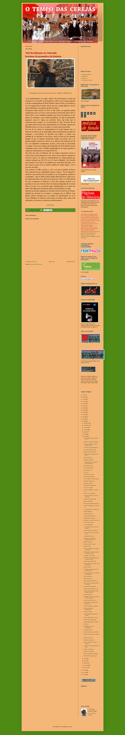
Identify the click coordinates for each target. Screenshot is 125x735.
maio (85, 658)
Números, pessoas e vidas (89, 544)
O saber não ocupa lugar (89, 476)
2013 (84, 670)
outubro (86, 427)
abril (85, 661)
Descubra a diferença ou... (89, 481)
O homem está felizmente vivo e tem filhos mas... (91, 570)
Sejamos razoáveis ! (88, 542)
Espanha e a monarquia (89, 651)
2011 (84, 674)
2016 (84, 417)
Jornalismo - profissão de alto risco (91, 520)
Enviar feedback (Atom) (36, 264)
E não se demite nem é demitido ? (91, 632)
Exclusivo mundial (88, 457)
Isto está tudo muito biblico (90, 586)
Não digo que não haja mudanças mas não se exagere (91, 552)
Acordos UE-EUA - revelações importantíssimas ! (91, 462)
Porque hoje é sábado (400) (90, 499)
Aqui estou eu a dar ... (88, 637)
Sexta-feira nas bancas (89, 474)
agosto (85, 432)
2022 (84, 403)
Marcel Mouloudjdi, (89, 233)
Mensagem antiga (71, 261)
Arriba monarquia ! (88, 511)
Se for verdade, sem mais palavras (91, 478)
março (85, 663)
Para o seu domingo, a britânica (91, 653)
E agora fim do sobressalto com (91, 588)
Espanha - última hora (89, 649)
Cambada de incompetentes (90, 485)
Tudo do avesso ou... (88, 578)
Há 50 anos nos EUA (88, 513)
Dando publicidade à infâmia (90, 580)
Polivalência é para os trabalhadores (88, 627)
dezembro (86, 423)
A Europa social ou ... (88, 629)
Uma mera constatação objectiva (91, 447)
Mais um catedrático (88, 501)
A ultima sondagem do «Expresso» (91, 621)
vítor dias (92, 709)
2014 (84, 421)
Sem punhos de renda (87, 80)
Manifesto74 (85, 76)
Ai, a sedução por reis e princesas (91, 509)
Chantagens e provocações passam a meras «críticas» (91, 597)
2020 (84, 408)
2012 (84, 672)
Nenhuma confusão (88, 594)
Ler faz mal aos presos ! (89, 522)
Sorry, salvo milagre (88, 487)
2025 (84, 397)
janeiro (85, 667)
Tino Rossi (88, 236)
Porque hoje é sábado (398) (90, 619)
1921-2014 (86, 472)
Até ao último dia (88, 470)
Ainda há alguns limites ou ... (90, 515)
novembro (86, 425)
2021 (84, 406)
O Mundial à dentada (88, 460)
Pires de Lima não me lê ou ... (90, 600)
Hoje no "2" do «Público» (89, 493)
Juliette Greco (89, 234)
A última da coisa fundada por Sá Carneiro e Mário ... (91, 558)
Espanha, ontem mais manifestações (88, 609)
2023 (84, 401)
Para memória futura (88, 465)
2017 (84, 414)
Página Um (84, 78)
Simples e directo (87, 567)
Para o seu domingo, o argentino (91, 606)
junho (85, 436)
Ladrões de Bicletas (86, 74)
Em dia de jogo (87, 546)
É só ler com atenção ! (89, 467)
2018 (84, 412)
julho (85, 434)
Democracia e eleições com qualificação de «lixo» (90, 539)
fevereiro (86, 665)
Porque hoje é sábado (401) (90, 452)
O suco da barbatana (88, 524)
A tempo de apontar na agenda (90, 530)
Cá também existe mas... (89, 536)
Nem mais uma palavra (89, 640)
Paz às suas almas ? (88, 576)
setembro (86, 429)
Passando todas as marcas (89, 518)
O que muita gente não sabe (90, 449)
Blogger (70, 726)
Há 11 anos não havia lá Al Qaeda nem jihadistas (91, 573)
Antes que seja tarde (88, 483)
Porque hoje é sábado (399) (90, 561)
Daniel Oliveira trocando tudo (90, 656)
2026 (84, 395)
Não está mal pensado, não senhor (91, 503)
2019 (84, 410)
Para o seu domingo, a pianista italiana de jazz (90, 444)
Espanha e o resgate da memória (91, 441)
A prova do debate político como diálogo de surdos (91, 591)
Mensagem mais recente (31, 261)
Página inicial (52, 261)
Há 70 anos (86, 624)
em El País (50, 205)
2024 (84, 399)
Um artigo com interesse (89, 555)
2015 (84, 419)
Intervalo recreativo (88, 611)
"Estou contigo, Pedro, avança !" (91, 617)
